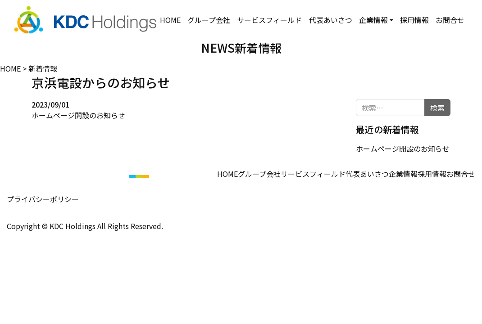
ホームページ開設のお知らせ (78, 114)
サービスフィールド (266, 20)
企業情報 (373, 14)
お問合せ (447, 20)
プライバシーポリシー (43, 198)
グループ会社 (205, 20)
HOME (169, 14)
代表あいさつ (327, 20)
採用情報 (411, 20)
